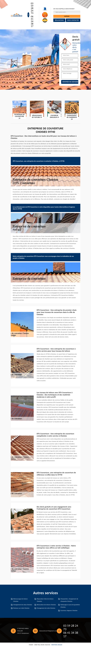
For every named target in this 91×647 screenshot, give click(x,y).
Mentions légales (56, 644)
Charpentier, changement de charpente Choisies (69, 600)
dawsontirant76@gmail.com (48, 631)
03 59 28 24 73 (32, 8)
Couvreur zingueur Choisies (69, 610)
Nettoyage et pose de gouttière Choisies (70, 606)
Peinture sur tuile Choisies (21, 608)
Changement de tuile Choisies (46, 608)
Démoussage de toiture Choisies (20, 600)
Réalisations (59, 20)
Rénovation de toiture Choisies (46, 605)
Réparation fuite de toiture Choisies (45, 600)
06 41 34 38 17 (32, 21)
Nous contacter (73, 20)
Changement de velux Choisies (22, 605)
